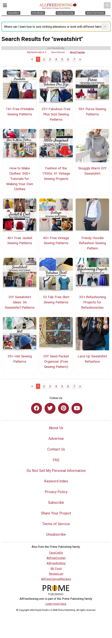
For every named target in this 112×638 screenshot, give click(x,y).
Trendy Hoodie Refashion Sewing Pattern (92, 243)
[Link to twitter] (50, 408)
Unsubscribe (56, 534)
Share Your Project (56, 513)
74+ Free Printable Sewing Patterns (20, 111)
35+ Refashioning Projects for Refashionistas (92, 302)
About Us (56, 428)
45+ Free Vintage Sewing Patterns (56, 240)
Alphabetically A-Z (36, 52)
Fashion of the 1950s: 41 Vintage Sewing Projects (56, 173)
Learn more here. (56, 604)
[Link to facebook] (36, 408)
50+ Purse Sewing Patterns (92, 111)
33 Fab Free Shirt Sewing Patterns (56, 299)
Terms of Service (56, 524)
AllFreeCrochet (56, 558)
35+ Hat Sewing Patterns (20, 359)
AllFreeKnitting (56, 563)
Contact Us (56, 449)
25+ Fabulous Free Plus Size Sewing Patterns (56, 114)
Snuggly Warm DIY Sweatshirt (92, 171)
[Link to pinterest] (63, 408)
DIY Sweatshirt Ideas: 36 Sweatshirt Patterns (20, 302)
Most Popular (77, 52)
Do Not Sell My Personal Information (56, 470)
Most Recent (58, 52)
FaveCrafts (56, 552)
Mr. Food (56, 568)
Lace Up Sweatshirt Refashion (92, 359)
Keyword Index (56, 481)
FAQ (56, 460)
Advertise (56, 438)
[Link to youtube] (76, 408)
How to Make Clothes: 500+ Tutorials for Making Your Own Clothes (19, 178)
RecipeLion (56, 574)
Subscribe (56, 502)
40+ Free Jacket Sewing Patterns (19, 240)
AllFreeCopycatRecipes (56, 579)
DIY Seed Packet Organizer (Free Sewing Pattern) (56, 361)
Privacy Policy (56, 492)
